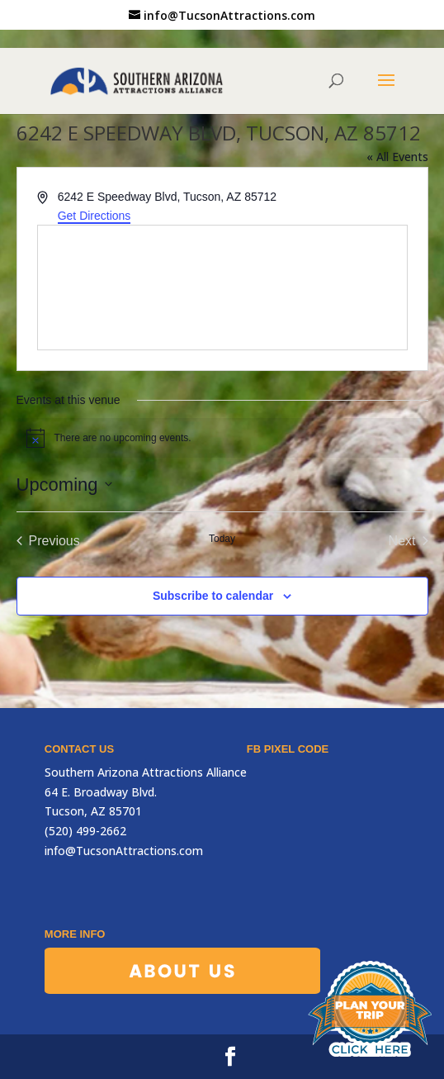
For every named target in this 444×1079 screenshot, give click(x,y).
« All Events (397, 156)
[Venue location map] (222, 287)
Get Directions (94, 215)
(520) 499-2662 (85, 831)
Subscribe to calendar (213, 595)
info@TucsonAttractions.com (124, 850)
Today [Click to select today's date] (222, 538)
